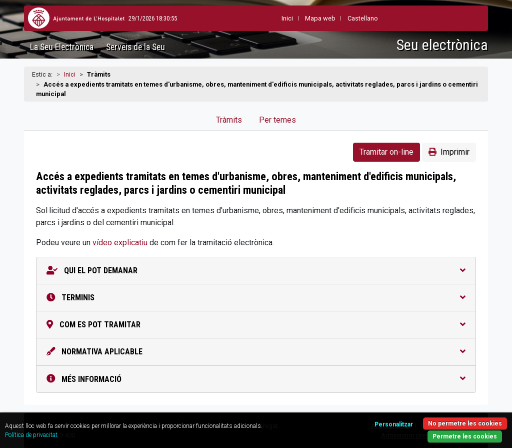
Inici (70, 74)
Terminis (256, 297)
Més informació (256, 379)
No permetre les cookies (465, 423)
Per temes (277, 120)
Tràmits (229, 120)
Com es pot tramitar (256, 324)
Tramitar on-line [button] (387, 152)
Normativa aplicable (256, 351)
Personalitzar (393, 424)
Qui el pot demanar (256, 270)
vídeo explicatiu (120, 242)
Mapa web (320, 18)
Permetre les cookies (464, 436)
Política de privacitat (31, 434)
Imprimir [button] (449, 152)
